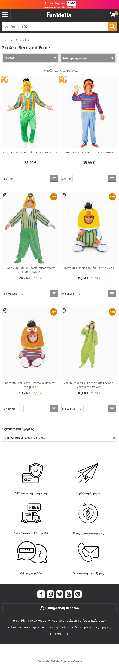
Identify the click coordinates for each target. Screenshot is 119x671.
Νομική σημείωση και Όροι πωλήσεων (78, 620)
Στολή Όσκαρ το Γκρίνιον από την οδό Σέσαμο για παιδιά (88, 385)
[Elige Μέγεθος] (8, 178)
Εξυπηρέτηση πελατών (59, 608)
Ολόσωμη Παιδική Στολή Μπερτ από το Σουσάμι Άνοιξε (30, 270)
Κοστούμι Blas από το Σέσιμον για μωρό (88, 268)
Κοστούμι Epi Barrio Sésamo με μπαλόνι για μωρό (30, 385)
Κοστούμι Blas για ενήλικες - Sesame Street (30, 152)
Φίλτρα (9, 58)
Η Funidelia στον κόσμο (29, 620)
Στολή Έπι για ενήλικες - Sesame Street (88, 152)
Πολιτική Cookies (57, 627)
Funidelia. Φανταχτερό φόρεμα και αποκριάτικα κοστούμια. (59, 15)
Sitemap (58, 634)
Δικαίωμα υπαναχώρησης (93, 627)
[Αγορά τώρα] (54, 178)
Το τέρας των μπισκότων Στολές (24, 437)
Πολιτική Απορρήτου (25, 627)
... (3, 40)
